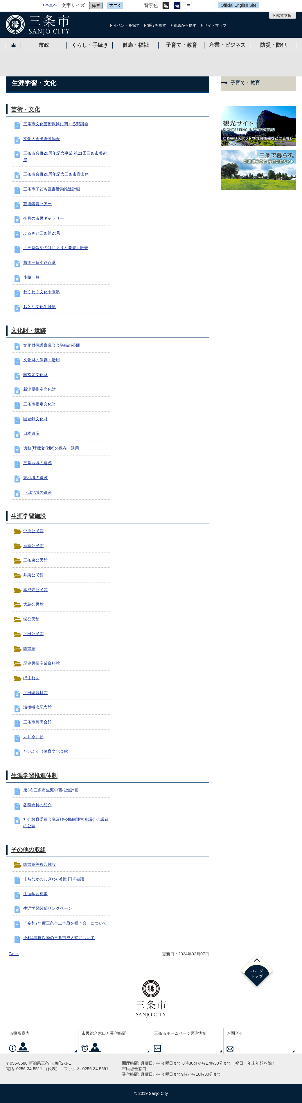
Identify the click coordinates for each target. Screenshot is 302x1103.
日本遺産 (31, 433)
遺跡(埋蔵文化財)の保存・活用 (51, 448)
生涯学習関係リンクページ (47, 908)
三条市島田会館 (37, 722)
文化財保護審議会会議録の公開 (51, 345)
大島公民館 (33, 604)
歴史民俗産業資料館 (41, 663)
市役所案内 (19, 1033)
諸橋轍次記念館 (37, 707)
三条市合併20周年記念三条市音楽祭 (56, 174)
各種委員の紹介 (37, 804)
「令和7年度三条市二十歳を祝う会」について (65, 923)
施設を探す (156, 25)
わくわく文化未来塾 (41, 291)
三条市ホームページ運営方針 (180, 1033)
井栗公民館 (33, 575)
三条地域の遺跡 (37, 462)
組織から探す (185, 25)
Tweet (14, 954)
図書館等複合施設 (39, 864)
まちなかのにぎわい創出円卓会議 (53, 879)
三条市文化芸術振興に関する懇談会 (55, 123)
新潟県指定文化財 (39, 389)
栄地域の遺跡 (35, 477)
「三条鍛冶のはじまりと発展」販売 (55, 247)
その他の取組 (28, 849)
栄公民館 (31, 619)
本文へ (51, 5)
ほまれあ (31, 677)
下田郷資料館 (35, 692)
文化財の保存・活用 (41, 359)
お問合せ (235, 1033)
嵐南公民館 (33, 545)
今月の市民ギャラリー (43, 218)
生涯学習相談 (35, 893)
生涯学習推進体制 (34, 775)
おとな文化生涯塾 (39, 306)
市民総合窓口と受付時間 (104, 1033)
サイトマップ (215, 25)
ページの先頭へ (257, 971)
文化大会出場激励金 (41, 138)
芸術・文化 (25, 109)
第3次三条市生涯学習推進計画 (50, 790)
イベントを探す (126, 25)
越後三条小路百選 (39, 262)
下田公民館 (33, 633)
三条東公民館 (35, 560)
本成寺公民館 (35, 589)
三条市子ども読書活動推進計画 (51, 189)
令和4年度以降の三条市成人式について (59, 937)
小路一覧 (31, 277)
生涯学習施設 (28, 516)
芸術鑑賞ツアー (37, 203)
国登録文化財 (35, 418)
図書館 (29, 648)
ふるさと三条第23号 (41, 233)
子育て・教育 (245, 82)
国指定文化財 (35, 374)
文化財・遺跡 (28, 330)
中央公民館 (33, 530)
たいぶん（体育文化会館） (47, 751)
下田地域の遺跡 (37, 492)
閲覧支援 (284, 15)
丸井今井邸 (33, 736)
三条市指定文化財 (39, 404)
